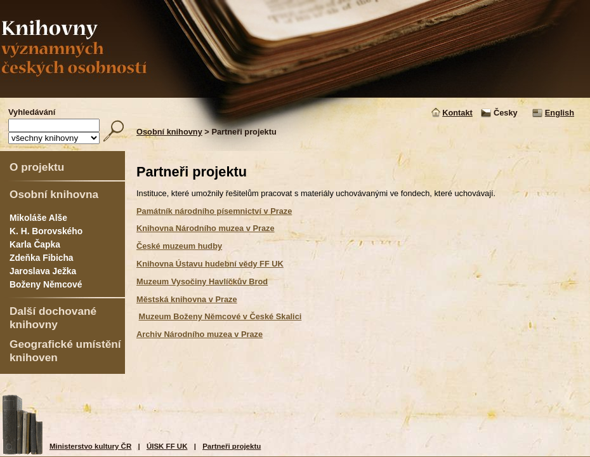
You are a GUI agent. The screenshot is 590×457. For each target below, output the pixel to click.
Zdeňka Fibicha (42, 258)
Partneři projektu (231, 446)
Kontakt (457, 112)
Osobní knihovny (169, 131)
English (559, 112)
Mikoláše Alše (38, 218)
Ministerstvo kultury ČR (90, 446)
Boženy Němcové (46, 284)
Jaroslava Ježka (43, 271)
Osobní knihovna (54, 194)
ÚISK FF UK (167, 446)
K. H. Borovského (46, 231)
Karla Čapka (35, 244)
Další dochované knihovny (53, 318)
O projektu (37, 167)
